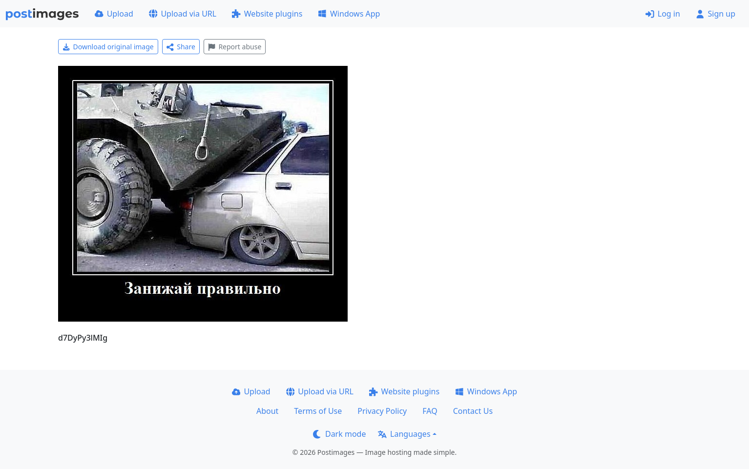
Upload (114, 13)
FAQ (429, 411)
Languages (404, 433)
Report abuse (234, 46)
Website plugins (267, 13)
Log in (662, 13)
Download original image (108, 46)
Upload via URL (182, 13)
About (267, 411)
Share (180, 46)
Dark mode (339, 433)
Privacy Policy (382, 411)
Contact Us (473, 411)
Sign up (715, 13)
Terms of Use (318, 411)
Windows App (349, 13)
